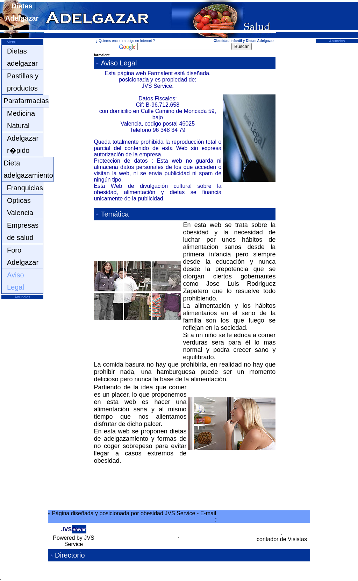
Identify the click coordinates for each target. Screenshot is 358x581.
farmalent (101, 55)
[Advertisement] (22, 404)
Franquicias (25, 188)
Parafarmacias (26, 101)
